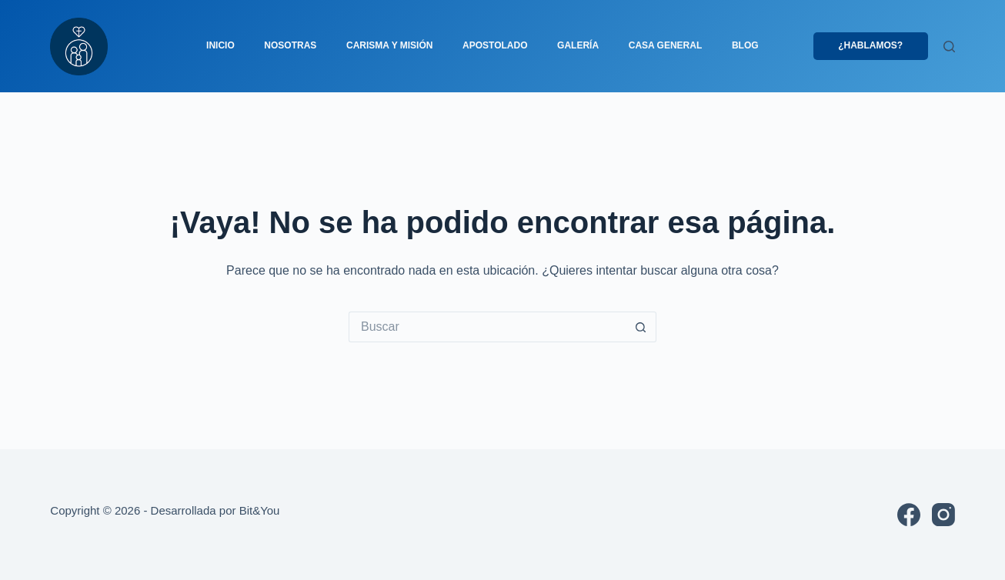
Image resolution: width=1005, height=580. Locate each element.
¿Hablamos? (870, 45)
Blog (745, 45)
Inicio (220, 45)
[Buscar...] (487, 327)
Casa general (666, 45)
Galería (578, 45)
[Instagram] (943, 514)
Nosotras (290, 45)
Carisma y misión (389, 45)
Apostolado (494, 45)
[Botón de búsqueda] (641, 327)
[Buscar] (949, 46)
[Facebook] (908, 514)
